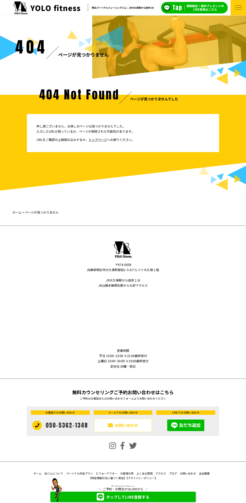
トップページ (98, 139)
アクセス (160, 473)
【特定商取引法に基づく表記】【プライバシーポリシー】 (123, 478)
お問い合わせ (188, 473)
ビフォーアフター (106, 473)
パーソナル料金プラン (79, 473)
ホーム (17, 212)
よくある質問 (144, 473)
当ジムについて (53, 473)
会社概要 (204, 473)
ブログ (173, 473)
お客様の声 (127, 473)
